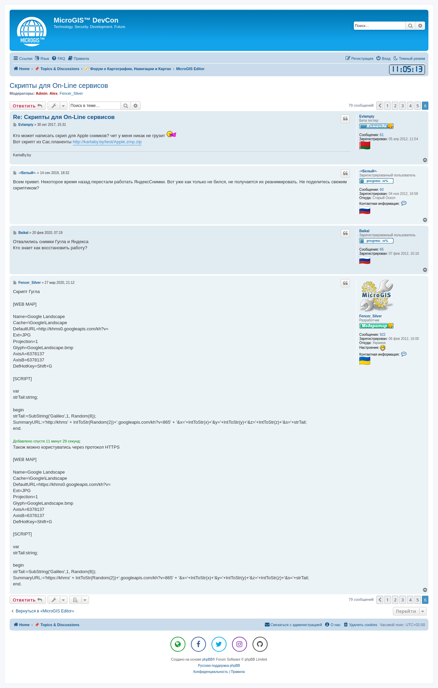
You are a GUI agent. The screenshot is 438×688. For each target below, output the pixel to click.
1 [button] (387, 106)
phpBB (207, 659)
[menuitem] (58, 58)
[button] (379, 106)
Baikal (364, 231)
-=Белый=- (368, 171)
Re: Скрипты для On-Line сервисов (64, 117)
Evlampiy (366, 116)
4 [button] (410, 106)
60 (382, 189)
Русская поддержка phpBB (219, 665)
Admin (41, 93)
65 (382, 249)
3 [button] (402, 106)
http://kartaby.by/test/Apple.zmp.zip (107, 141)
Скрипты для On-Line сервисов (59, 85)
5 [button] (417, 106)
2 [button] (395, 106)
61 (382, 135)
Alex (53, 93)
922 (383, 334)
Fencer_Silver (71, 93)
